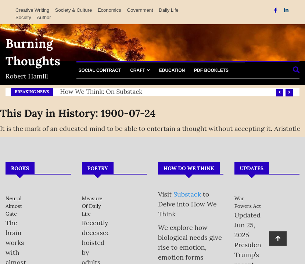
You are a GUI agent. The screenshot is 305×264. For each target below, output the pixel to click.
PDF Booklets (211, 70)
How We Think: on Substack (101, 92)
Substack (187, 194)
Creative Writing (32, 10)
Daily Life (168, 10)
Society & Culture (73, 10)
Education (172, 70)
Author (44, 17)
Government (140, 10)
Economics (109, 10)
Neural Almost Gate (14, 206)
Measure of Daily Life (92, 206)
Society (23, 17)
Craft (137, 70)
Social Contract (100, 70)
